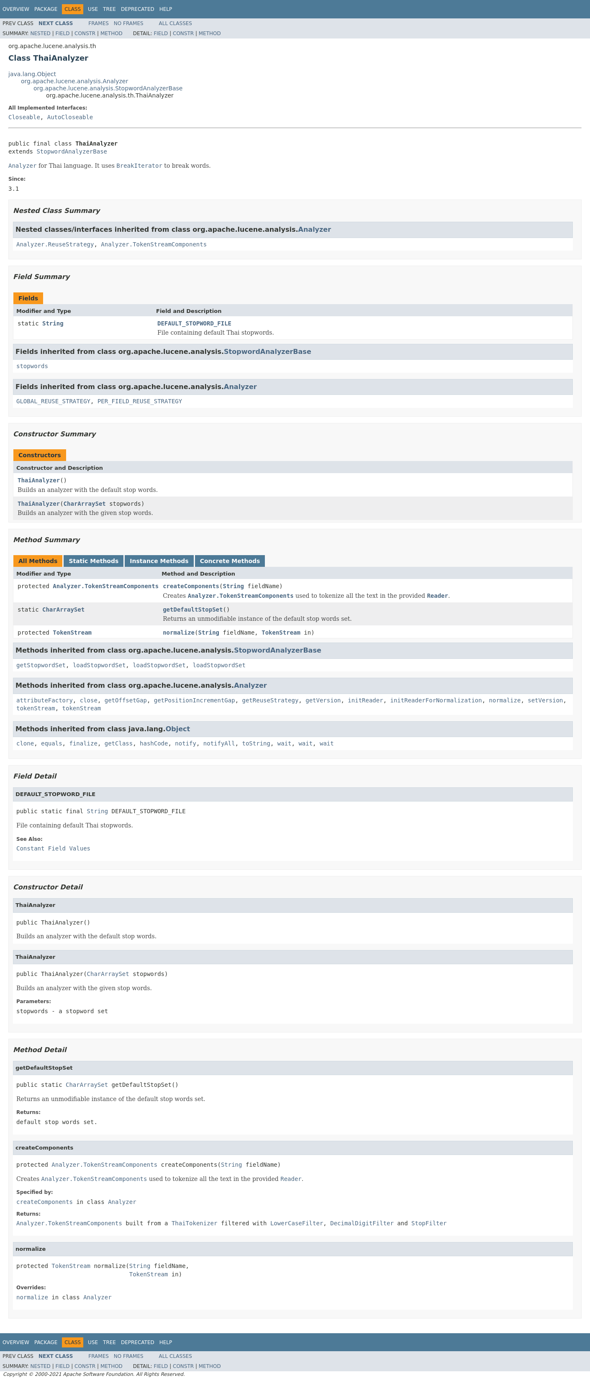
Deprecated (137, 9)
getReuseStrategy (270, 700)
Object (178, 729)
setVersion (545, 700)
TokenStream (72, 632)
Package (45, 9)
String (53, 323)
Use (93, 9)
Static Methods (93, 561)
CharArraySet (85, 503)
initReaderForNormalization (436, 700)
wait (284, 743)
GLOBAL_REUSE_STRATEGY (53, 401)
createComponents (191, 586)
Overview (16, 9)
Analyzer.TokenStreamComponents (154, 244)
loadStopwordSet (99, 665)
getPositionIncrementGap (194, 700)
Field (62, 33)
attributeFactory (44, 700)
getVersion (323, 700)
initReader (365, 700)
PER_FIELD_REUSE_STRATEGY (139, 401)
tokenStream (35, 708)
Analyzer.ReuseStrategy (55, 244)
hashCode (154, 743)
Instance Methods (159, 561)
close (88, 700)
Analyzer (314, 229)
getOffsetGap (126, 700)
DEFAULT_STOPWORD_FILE (194, 323)
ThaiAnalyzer (39, 480)
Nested (40, 33)
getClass (119, 743)
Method (111, 33)
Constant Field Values (53, 848)
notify (185, 743)
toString (256, 743)
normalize (179, 632)
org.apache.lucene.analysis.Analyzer (74, 81)
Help (165, 9)
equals (51, 743)
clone (25, 743)
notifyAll (219, 743)
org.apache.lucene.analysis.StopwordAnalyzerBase (108, 88)
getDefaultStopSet (193, 609)
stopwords (32, 366)
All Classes (175, 23)
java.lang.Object (32, 74)
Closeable (24, 117)
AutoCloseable (70, 117)
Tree (109, 9)
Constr (84, 33)
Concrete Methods (230, 561)
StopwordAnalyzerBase (71, 151)
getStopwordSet (41, 665)
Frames (98, 23)
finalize (83, 743)
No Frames (129, 23)
